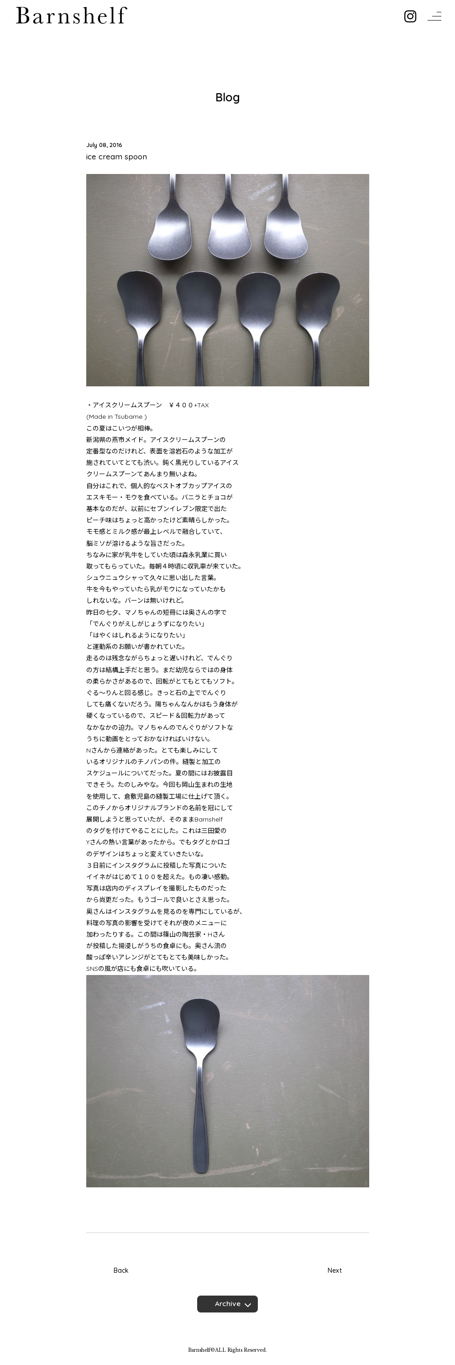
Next (335, 1270)
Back (121, 1270)
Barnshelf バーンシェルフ (71, 15)
